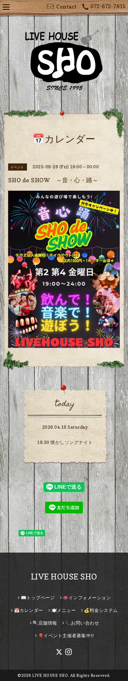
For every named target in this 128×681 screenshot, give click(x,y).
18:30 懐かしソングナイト (65, 442)
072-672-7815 (104, 7)
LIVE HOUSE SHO (64, 576)
